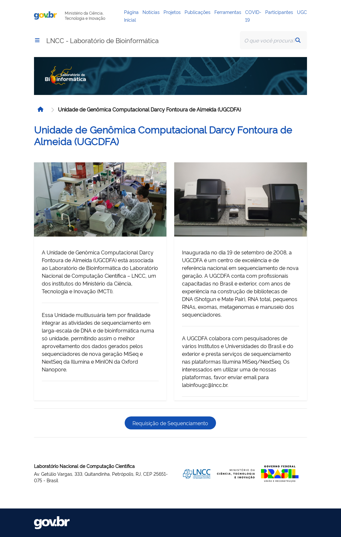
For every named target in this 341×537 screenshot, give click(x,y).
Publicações (197, 12)
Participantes (279, 12)
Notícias (151, 12)
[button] (37, 40)
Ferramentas (227, 12)
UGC (302, 12)
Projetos (172, 12)
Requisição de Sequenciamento (170, 422)
